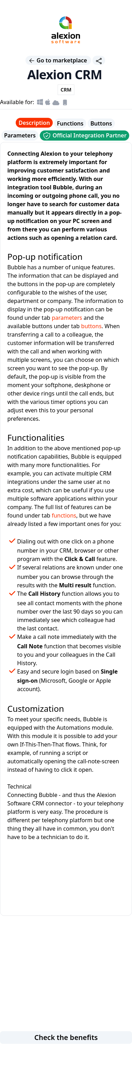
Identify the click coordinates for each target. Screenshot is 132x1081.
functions (64, 515)
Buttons (101, 123)
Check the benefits (66, 1037)
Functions (70, 123)
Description (34, 123)
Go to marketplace (58, 60)
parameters (67, 318)
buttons (91, 326)
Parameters (20, 135)
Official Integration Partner (84, 135)
